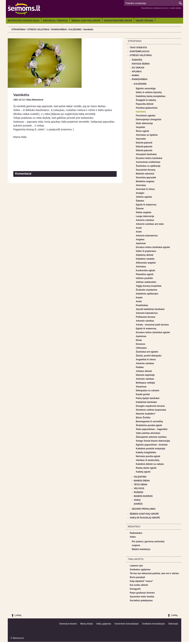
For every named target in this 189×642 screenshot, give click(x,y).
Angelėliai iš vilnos (146, 359)
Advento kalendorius (147, 235)
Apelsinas (141, 336)
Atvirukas (141, 185)
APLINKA (137, 71)
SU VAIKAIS (138, 67)
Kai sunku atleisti (139, 585)
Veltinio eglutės (144, 197)
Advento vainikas (145, 220)
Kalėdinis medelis (145, 259)
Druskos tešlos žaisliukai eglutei (153, 247)
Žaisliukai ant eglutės (147, 352)
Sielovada (173, 623)
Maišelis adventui (145, 173)
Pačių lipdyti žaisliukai (147, 398)
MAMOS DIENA (142, 480)
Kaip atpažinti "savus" (141, 581)
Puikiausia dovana (145, 317)
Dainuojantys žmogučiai (148, 119)
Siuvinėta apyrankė (146, 177)
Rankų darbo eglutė (146, 468)
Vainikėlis (88, 29)
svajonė (136, 545)
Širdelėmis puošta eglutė (149, 425)
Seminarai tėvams (68, 623)
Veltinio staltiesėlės (146, 282)
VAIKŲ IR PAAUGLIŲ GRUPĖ (145, 517)
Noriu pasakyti (137, 577)
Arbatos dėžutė (144, 371)
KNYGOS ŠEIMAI (141, 64)
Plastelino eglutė (144, 274)
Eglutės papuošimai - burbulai (151, 444)
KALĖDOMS (75, 29)
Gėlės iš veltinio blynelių (149, 92)
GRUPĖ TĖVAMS (144, 20)
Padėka (140, 367)
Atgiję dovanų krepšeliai (148, 286)
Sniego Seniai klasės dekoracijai (153, 441)
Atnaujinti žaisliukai (146, 154)
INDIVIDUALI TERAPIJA (55, 20)
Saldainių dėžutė (144, 255)
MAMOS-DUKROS (143, 496)
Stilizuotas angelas (146, 262)
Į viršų (18, 615)
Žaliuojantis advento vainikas (151, 437)
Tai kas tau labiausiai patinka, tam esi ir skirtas (154, 573)
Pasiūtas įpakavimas (146, 108)
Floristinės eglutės (145, 115)
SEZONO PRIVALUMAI (143, 509)
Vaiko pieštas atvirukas (148, 433)
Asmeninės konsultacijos (126, 623)
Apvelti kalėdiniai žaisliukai (150, 309)
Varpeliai (140, 127)
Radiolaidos (136, 533)
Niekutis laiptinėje (145, 375)
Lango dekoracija (145, 216)
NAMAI (135, 75)
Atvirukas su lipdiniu (147, 135)
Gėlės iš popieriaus (146, 251)
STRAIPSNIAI (18, 29)
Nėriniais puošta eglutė (148, 456)
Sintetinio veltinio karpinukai (151, 410)
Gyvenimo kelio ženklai (142, 596)
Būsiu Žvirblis (143, 417)
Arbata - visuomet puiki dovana (152, 324)
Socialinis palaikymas (141, 600)
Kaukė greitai (143, 394)
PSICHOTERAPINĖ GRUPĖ (118, 20)
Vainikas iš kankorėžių (147, 460)
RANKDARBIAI (59, 29)
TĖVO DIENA (140, 484)
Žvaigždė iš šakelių (146, 100)
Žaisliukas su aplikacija (148, 166)
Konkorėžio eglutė (145, 270)
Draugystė (135, 589)
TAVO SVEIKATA (138, 47)
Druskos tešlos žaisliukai (149, 158)
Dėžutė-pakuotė (144, 142)
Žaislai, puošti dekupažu (148, 355)
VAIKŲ (137, 500)
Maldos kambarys (141, 549)
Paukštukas (142, 305)
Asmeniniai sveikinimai (148, 162)
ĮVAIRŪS (138, 504)
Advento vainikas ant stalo (150, 224)
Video (133, 537)
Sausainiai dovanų (145, 170)
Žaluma (140, 208)
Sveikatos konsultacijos (153, 623)
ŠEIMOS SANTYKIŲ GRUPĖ (85, 20)
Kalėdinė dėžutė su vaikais (150, 464)
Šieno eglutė (142, 131)
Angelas (140, 239)
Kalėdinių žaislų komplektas (150, 96)
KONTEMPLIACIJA (140, 51)
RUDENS (138, 492)
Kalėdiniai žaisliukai (146, 402)
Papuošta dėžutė (144, 104)
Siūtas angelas (143, 212)
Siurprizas (141, 386)
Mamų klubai (86, 623)
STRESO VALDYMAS (38, 29)
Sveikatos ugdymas (140, 569)
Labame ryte (136, 565)
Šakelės (140, 200)
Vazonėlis (141, 139)
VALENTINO (140, 477)
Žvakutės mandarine (146, 290)
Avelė (139, 228)
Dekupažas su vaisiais (147, 390)
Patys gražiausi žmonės (142, 592)
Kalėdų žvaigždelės (146, 452)
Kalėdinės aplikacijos (147, 293)
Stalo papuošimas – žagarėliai (151, 429)
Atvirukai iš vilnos (145, 189)
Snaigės (140, 193)
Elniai (139, 340)
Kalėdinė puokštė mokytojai (150, 448)
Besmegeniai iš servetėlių (149, 421)
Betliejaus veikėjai (145, 382)
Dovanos (140, 344)
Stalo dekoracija (144, 123)
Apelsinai (141, 243)
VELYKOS (139, 488)
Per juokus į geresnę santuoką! (148, 541)
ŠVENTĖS (137, 60)
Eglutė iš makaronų (146, 204)
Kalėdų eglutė (143, 472)
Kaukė (139, 297)
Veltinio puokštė (144, 278)
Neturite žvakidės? (145, 413)
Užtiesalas (141, 348)
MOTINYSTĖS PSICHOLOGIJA (23, 20)
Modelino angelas (145, 181)
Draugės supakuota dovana (150, 406)
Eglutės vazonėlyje (146, 88)
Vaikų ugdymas (103, 623)
